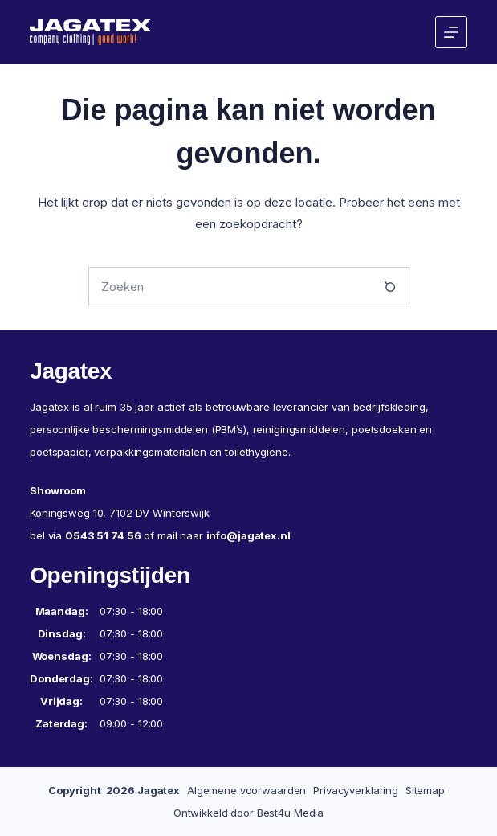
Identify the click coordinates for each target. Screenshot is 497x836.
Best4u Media (290, 812)
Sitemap (425, 790)
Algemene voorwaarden (246, 790)
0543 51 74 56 (103, 535)
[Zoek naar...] (229, 286)
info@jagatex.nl (248, 535)
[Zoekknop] (390, 286)
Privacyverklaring (355, 790)
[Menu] (451, 32)
